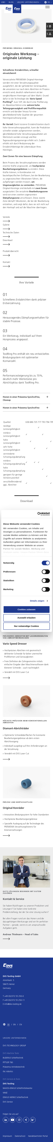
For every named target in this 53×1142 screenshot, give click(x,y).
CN (20, 1024)
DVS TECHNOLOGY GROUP (14, 1045)
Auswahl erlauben (26, 618)
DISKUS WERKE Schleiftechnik (15, 1097)
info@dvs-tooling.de (12, 1004)
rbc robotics (8, 1071)
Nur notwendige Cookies (26, 626)
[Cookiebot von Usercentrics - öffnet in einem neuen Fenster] (38, 514)
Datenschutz (20, 1136)
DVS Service (8, 1102)
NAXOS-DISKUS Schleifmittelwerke (17, 1088)
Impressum (7, 1136)
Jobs (3, 2)
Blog (11, 2)
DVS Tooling (8, 1083)
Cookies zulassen (26, 609)
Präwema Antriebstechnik (14, 1067)
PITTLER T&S (8, 1062)
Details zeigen (37, 601)
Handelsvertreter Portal (38, 1136)
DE (8, 1024)
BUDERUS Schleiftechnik (13, 1057)
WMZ (5, 1092)
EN (14, 1024)
